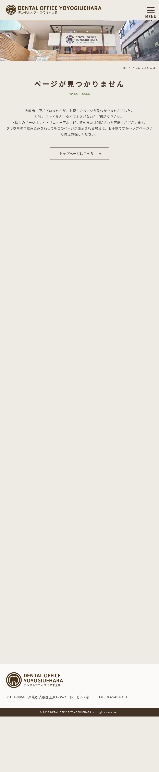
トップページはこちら (76, 153)
